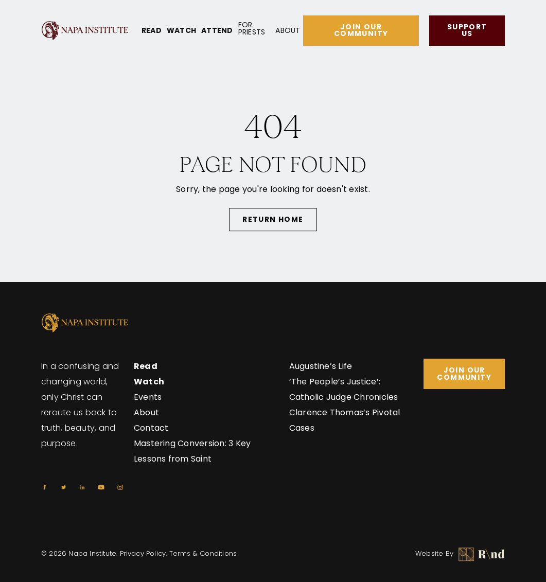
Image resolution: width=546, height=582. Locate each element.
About (287, 30)
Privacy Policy (143, 553)
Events (148, 397)
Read (152, 30)
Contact (151, 428)
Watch (181, 30)
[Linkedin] (82, 487)
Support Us (467, 30)
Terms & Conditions (203, 553)
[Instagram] (120, 487)
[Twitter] (63, 487)
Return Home (272, 221)
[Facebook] (44, 487)
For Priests (252, 28)
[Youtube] (101, 487)
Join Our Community (361, 30)
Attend (217, 30)
